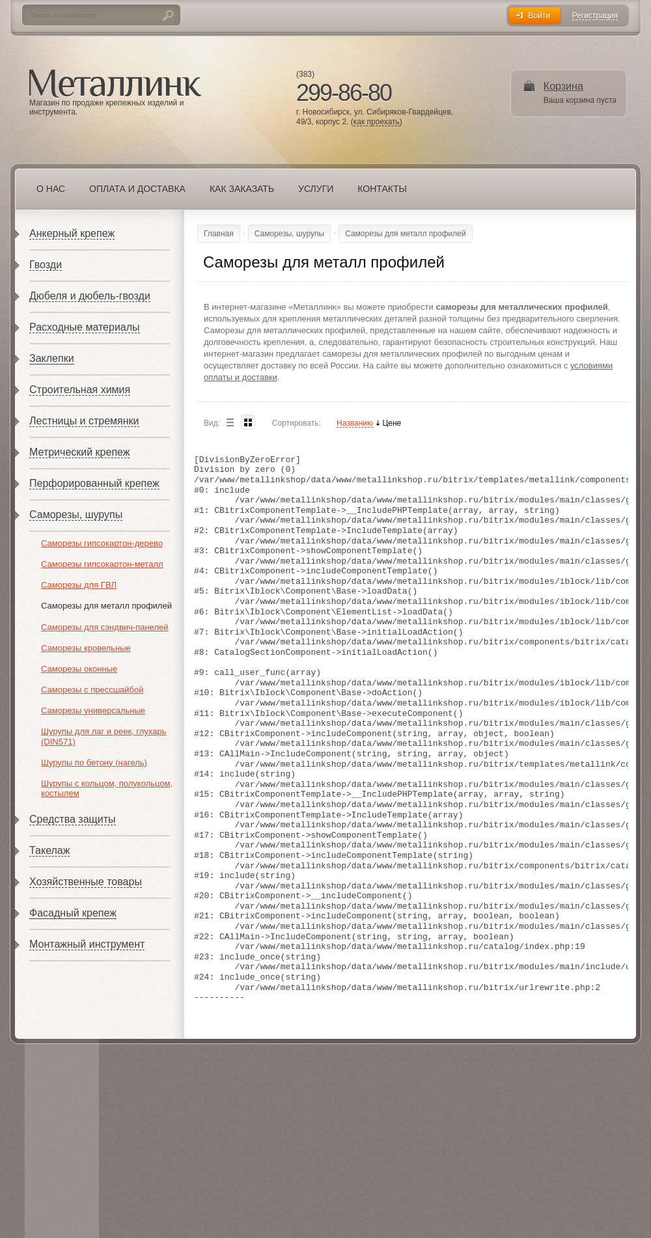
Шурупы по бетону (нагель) (94, 762)
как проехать (376, 122)
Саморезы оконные (79, 669)
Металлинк (115, 84)
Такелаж (49, 850)
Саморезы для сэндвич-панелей (104, 627)
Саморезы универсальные (93, 710)
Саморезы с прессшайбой (92, 690)
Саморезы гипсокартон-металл (102, 564)
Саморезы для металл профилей (106, 606)
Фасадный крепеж (73, 912)
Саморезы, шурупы (75, 514)
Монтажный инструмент (87, 944)
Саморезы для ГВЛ (79, 585)
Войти (539, 15)
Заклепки (51, 358)
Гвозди (45, 264)
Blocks (248, 422)
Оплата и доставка (137, 189)
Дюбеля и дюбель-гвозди (89, 295)
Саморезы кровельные (86, 648)
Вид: (212, 423)
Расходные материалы (84, 327)
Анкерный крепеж (72, 233)
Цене (391, 423)
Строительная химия (79, 389)
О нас (50, 189)
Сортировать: (296, 423)
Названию (355, 423)
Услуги (315, 189)
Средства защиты (72, 819)
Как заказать (242, 189)
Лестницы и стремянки (84, 420)
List (230, 422)
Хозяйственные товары (85, 881)
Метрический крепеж (79, 452)
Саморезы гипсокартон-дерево (102, 543)
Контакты (382, 189)
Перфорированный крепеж (94, 483)
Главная (219, 233)
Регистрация (595, 16)
